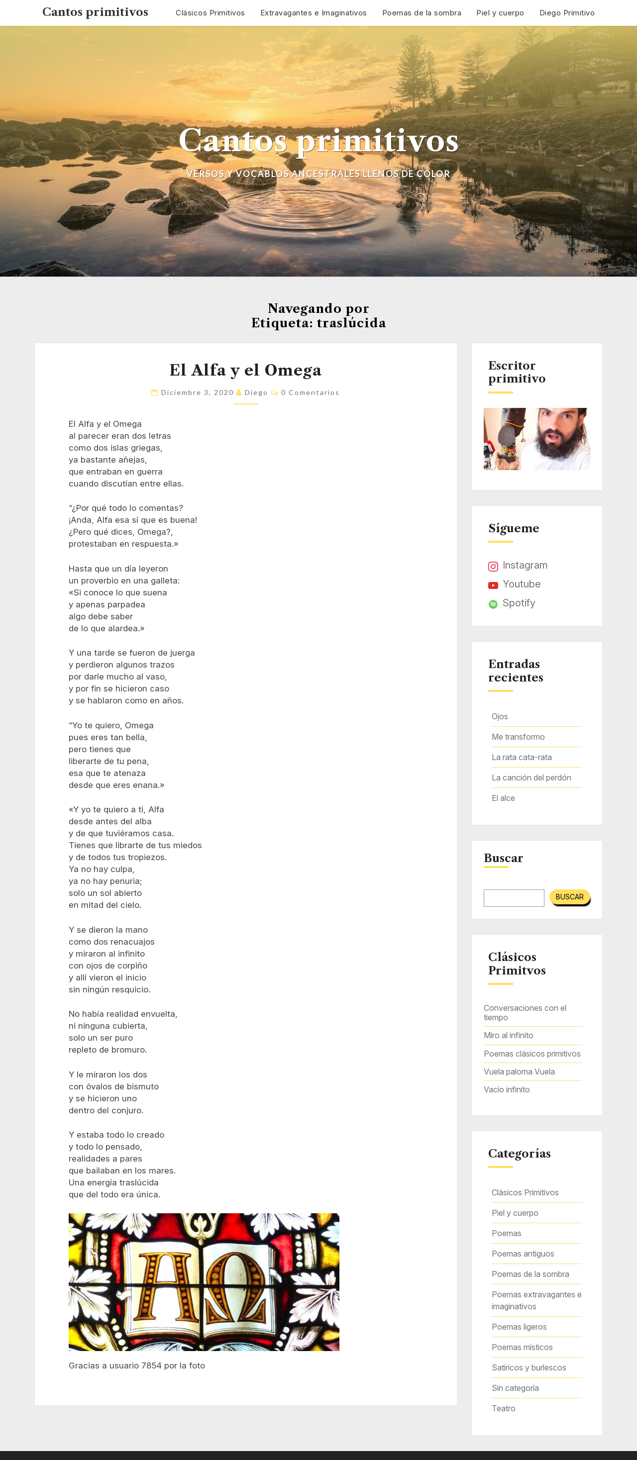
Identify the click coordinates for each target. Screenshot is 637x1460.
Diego (256, 392)
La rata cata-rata (522, 757)
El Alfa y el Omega (245, 370)
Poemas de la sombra (422, 12)
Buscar (504, 859)
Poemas (507, 1233)
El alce (503, 798)
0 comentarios (310, 392)
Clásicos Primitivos (210, 12)
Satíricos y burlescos (529, 1367)
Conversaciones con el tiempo (525, 1012)
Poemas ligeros (519, 1327)
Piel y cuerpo (500, 12)
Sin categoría (515, 1388)
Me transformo (518, 737)
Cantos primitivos (95, 12)
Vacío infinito (507, 1089)
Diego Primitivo (567, 12)
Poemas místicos (522, 1347)
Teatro (504, 1408)
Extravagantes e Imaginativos (313, 12)
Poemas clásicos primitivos (532, 1054)
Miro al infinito (508, 1035)
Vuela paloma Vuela (519, 1071)
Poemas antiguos (523, 1254)
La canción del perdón (531, 777)
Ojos (500, 716)
